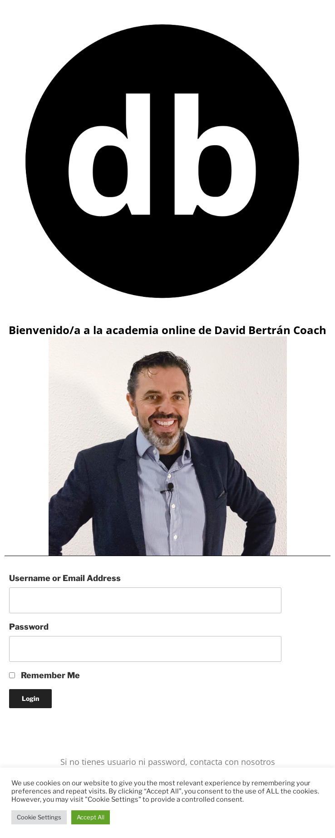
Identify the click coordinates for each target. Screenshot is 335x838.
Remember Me (44, 675)
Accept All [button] (90, 817)
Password (29, 626)
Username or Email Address (65, 578)
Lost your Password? (49, 727)
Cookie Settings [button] (39, 817)
